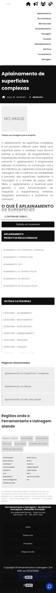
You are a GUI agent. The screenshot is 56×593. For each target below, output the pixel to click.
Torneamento (44, 54)
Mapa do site (28, 551)
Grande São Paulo (38, 443)
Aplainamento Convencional (18, 257)
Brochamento (44, 18)
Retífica (47, 49)
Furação (47, 39)
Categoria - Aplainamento (17, 313)
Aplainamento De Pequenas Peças (20, 285)
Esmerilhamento (43, 28)
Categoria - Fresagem (15, 340)
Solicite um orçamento (28, 224)
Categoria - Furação (15, 346)
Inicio (28, 527)
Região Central (10, 438)
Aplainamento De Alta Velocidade (23, 399)
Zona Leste (20, 443)
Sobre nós (28, 535)
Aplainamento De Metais (18, 386)
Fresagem (46, 34)
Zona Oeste (42, 438)
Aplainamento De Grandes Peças (20, 271)
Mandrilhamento (43, 44)
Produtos (28, 543)
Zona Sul (7, 443)
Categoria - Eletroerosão (17, 326)
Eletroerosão (45, 23)
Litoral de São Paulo (12, 449)
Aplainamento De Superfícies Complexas (23, 249)
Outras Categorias (17, 301)
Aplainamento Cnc (12, 264)
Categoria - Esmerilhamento (18, 333)
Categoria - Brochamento (18, 319)
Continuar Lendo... (16, 216)
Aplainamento (44, 13)
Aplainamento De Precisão (16, 278)
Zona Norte (26, 438)
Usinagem (46, 59)
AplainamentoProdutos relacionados (20, 236)
